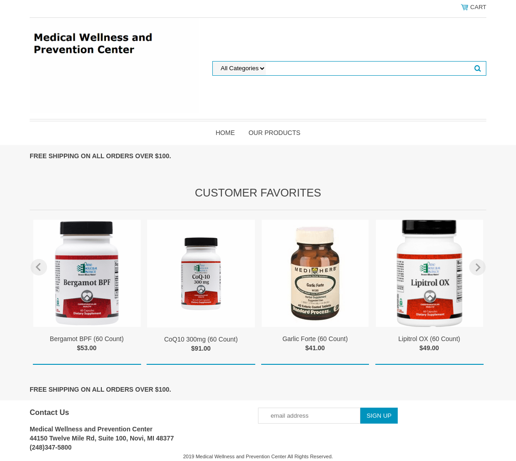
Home (225, 132)
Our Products (274, 132)
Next (477, 267)
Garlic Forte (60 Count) (315, 338)
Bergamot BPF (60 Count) (87, 338)
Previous (38, 267)
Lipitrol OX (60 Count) (429, 338)
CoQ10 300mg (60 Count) (200, 339)
